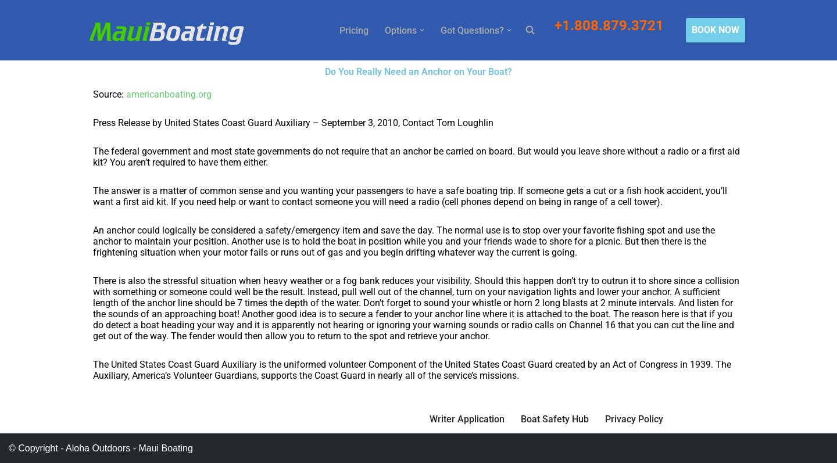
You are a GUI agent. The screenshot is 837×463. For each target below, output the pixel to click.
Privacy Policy (634, 419)
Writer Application (467, 419)
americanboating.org (169, 94)
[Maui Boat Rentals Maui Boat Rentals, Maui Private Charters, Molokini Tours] (166, 33)
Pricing (354, 30)
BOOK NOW (715, 29)
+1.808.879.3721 (611, 25)
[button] (422, 30)
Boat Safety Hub (555, 419)
